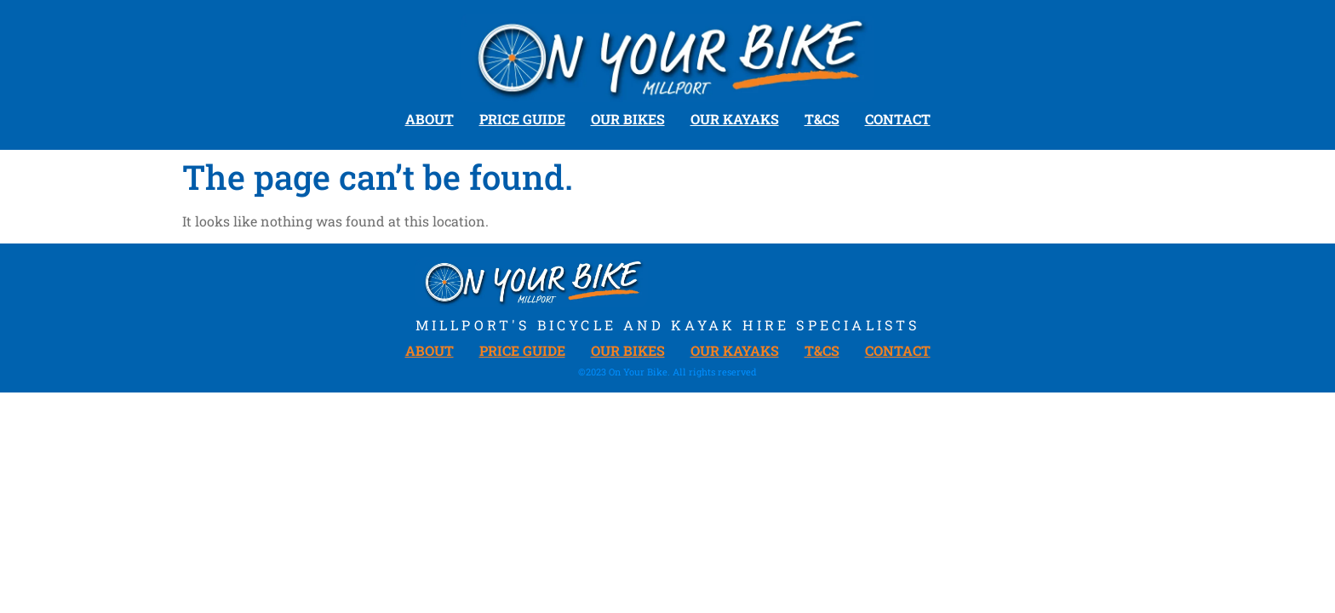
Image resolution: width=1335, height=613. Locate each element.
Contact (898, 119)
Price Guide (522, 119)
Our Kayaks (734, 119)
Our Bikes (628, 119)
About (429, 119)
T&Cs (822, 119)
